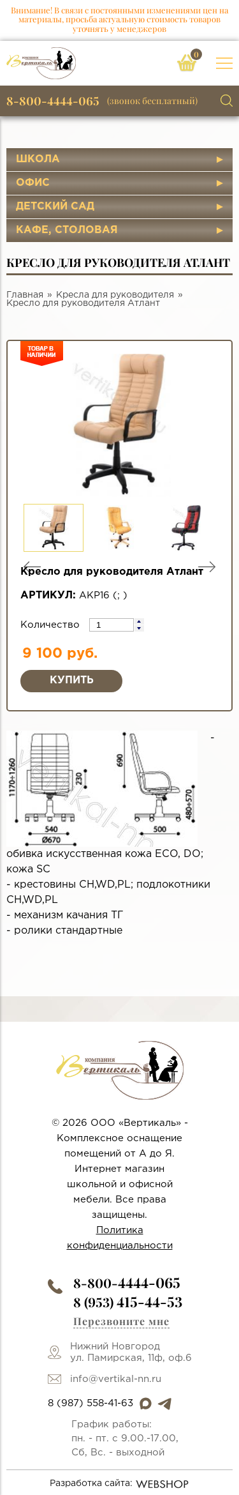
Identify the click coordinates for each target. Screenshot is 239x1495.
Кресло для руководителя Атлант (83, 303)
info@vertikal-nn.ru (115, 1379)
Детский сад (55, 206)
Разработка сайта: (119, 1484)
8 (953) (127, 1301)
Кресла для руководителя (115, 295)
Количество (51, 625)
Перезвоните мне (121, 1321)
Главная (24, 295)
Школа (38, 159)
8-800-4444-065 (52, 101)
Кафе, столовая (67, 230)
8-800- (126, 1282)
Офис (33, 183)
